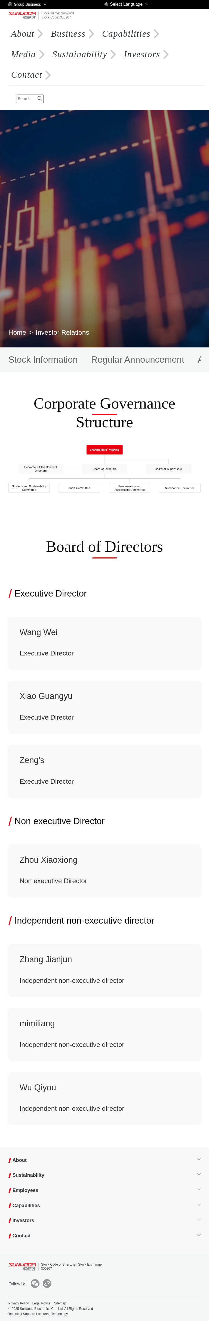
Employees (25, 1190)
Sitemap (60, 1303)
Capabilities (126, 34)
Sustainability (79, 54)
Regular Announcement (137, 359)
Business (68, 34)
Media (23, 54)
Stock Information (43, 359)
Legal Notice (41, 1303)
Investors (142, 54)
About (23, 34)
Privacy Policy (18, 1303)
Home (17, 332)
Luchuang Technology (52, 1314)
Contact (26, 75)
